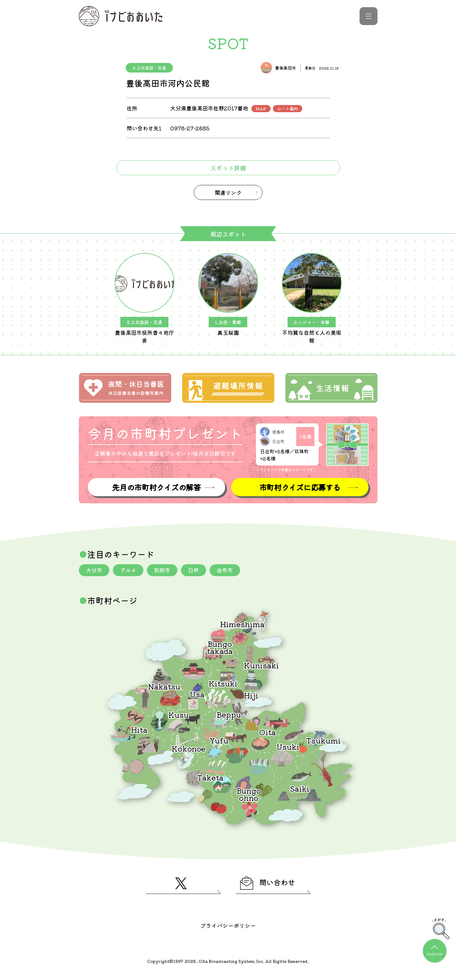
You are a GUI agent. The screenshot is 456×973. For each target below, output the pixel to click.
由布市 (225, 570)
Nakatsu (164, 686)
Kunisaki (261, 664)
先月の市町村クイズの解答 (156, 487)
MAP (261, 109)
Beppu (229, 714)
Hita (139, 729)
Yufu (219, 740)
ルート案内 (287, 109)
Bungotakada (220, 647)
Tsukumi (323, 740)
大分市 (94, 570)
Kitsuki (223, 683)
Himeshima (242, 623)
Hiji (251, 695)
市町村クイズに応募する (299, 487)
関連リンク (228, 192)
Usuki (288, 746)
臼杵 (193, 570)
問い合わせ (267, 883)
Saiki (299, 788)
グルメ (128, 570)
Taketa (210, 777)
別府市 (162, 570)
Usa (197, 693)
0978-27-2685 (189, 128)
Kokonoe (188, 748)
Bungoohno (249, 794)
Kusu (178, 714)
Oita (267, 731)
